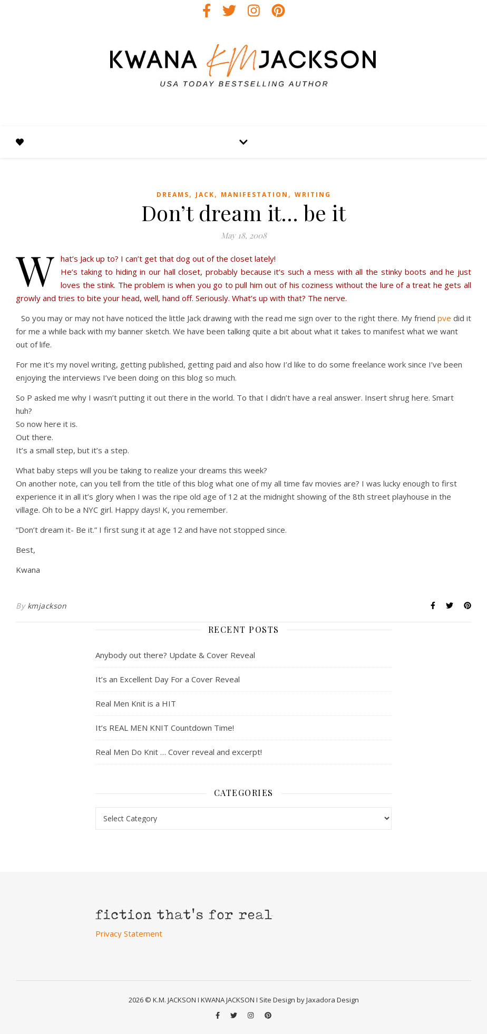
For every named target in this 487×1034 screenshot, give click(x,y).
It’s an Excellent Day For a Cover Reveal (167, 679)
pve (444, 318)
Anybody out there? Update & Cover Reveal (175, 655)
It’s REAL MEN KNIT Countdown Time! (164, 727)
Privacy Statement (128, 933)
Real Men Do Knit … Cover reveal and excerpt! (178, 752)
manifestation (254, 194)
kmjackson (47, 606)
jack (205, 194)
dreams (173, 194)
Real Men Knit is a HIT (135, 703)
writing (313, 194)
